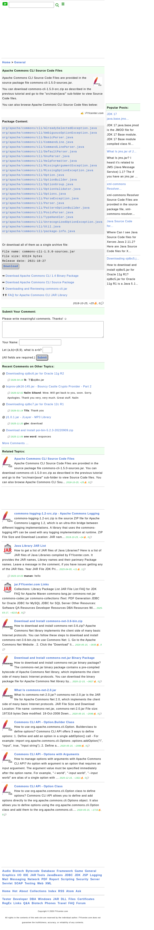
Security (82, 882)
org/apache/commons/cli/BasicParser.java (37, 137)
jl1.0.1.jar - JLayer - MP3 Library (28, 420)
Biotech (18, 874)
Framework (65, 874)
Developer (20, 902)
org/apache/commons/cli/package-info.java (38, 231)
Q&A (26, 906)
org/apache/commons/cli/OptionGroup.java (37, 184)
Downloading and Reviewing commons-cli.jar (36, 288)
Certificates (86, 902)
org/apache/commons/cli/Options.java (34, 194)
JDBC (69, 878)
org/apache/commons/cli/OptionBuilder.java (39, 180)
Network (34, 882)
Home (6, 62)
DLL (64, 902)
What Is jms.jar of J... (121, 151)
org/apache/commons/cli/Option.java (33, 175)
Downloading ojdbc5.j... (123, 258)
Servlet (7, 886)
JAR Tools (37, 878)
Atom (70, 894)
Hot (15, 894)
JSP (85, 878)
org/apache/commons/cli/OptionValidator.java (41, 189)
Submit (42, 360)
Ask (78, 894)
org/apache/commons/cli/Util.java (31, 227)
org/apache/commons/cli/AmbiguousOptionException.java (49, 133)
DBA (33, 902)
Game (79, 874)
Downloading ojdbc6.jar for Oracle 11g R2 (35, 377)
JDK (78, 878)
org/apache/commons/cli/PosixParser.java (37, 212)
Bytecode (33, 874)
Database (48, 874)
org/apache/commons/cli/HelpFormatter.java (39, 161)
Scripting (67, 882)
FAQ (71, 906)
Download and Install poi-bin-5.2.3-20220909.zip (39, 433)
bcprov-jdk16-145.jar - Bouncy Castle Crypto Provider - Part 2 (49, 389)
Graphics (8, 878)
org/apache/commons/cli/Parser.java (33, 203)
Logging (96, 878)
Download (10, 266)
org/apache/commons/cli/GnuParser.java (36, 156)
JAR (56, 902)
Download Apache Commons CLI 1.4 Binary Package (42, 275)
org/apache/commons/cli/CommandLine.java (37, 142)
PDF (44, 882)
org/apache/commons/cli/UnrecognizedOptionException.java (52, 222)
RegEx (7, 906)
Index (52, 894)
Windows (44, 902)
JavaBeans (55, 878)
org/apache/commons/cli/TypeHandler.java (37, 217)
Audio (6, 874)
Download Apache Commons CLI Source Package (40, 282)
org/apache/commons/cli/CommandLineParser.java (43, 147)
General (20, 62)
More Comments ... (15, 446)
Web (40, 886)
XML (48, 886)
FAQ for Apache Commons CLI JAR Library (37, 295)
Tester (6, 902)
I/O (19, 878)
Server (95, 882)
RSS (61, 894)
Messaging (18, 882)
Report (54, 882)
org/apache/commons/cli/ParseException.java (40, 199)
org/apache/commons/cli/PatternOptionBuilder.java (46, 208)
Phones (50, 906)
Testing (30, 886)
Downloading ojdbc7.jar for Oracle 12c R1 (35, 407)
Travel (62, 906)
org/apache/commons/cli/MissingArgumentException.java (49, 166)
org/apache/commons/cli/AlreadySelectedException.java (49, 128)
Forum (81, 906)
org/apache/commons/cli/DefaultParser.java (39, 152)
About (23, 894)
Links (17, 906)
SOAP (18, 886)
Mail (5, 882)
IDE (26, 878)
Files (72, 902)
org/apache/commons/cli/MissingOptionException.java (47, 170)
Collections (38, 894)
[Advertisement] (52, 34)
